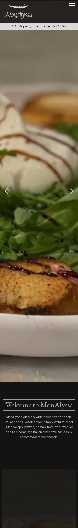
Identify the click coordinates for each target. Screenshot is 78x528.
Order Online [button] (39, 523)
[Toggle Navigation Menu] (72, 5)
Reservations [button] (39, 515)
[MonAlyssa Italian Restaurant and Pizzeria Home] (18, 11)
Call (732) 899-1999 (39, 506)
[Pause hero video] (39, 349)
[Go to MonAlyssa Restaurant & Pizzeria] (39, 26)
